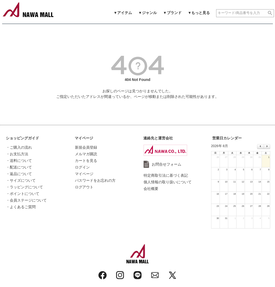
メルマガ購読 (86, 154)
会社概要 (151, 188)
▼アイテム (122, 13)
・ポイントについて (22, 194)
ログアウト (84, 187)
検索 (270, 13)
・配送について (19, 167)
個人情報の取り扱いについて (168, 182)
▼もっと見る (199, 13)
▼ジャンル (147, 13)
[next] (267, 146)
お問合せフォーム (166, 164)
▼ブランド (172, 13)
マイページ (84, 138)
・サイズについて (21, 180)
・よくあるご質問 (21, 207)
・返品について (19, 174)
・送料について (19, 160)
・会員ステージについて (26, 200)
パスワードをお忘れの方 (95, 180)
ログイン (82, 167)
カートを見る (86, 160)
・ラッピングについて (24, 187)
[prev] (260, 146)
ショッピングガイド (22, 138)
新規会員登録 (86, 147)
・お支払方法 (17, 154)
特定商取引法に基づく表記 (166, 175)
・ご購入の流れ (19, 147)
